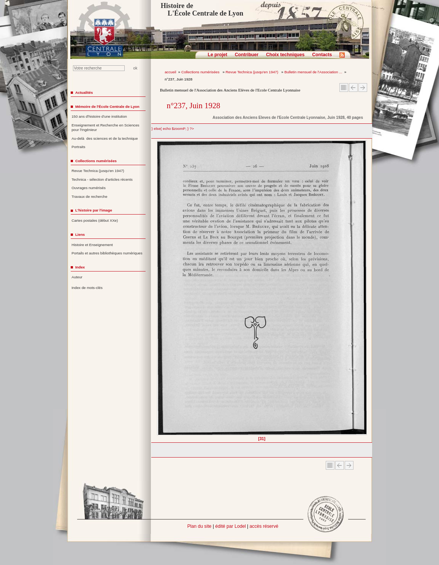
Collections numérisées (200, 72)
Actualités (84, 92)
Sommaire (343, 87)
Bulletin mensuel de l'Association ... (313, 72)
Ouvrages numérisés (88, 188)
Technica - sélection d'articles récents (102, 179)
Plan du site (199, 526)
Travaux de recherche (89, 196)
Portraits (78, 147)
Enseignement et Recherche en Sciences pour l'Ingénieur (105, 127)
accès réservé (264, 526)
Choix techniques (285, 54)
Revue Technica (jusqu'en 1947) (252, 72)
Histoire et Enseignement (92, 245)
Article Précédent (353, 87)
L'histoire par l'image (93, 210)
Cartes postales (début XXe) (94, 220)
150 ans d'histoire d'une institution (99, 116)
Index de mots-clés (87, 288)
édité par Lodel (230, 526)
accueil (170, 72)
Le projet (217, 54)
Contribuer (246, 54)
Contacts (322, 54)
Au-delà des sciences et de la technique (104, 138)
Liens (80, 234)
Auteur (76, 277)
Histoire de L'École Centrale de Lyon (202, 9)
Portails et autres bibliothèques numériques (106, 253)
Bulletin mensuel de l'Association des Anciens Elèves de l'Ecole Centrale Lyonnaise (230, 90)
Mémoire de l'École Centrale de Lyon (107, 106)
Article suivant (362, 87)
